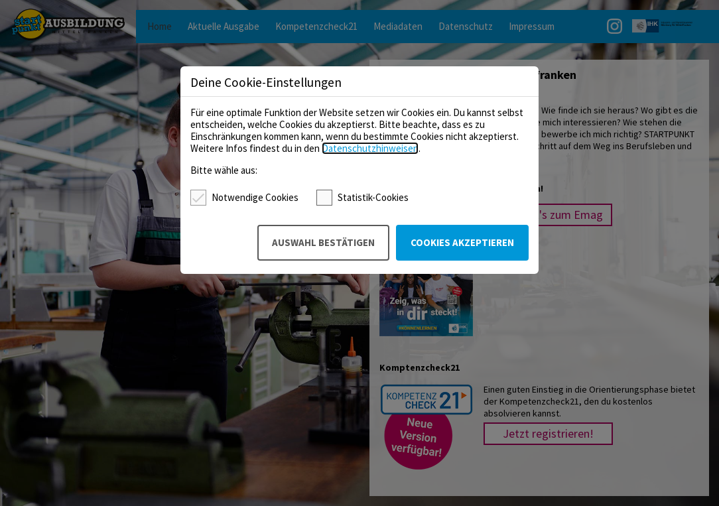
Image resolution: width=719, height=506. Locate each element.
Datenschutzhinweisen (370, 148)
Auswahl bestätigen (323, 242)
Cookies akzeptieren (462, 242)
